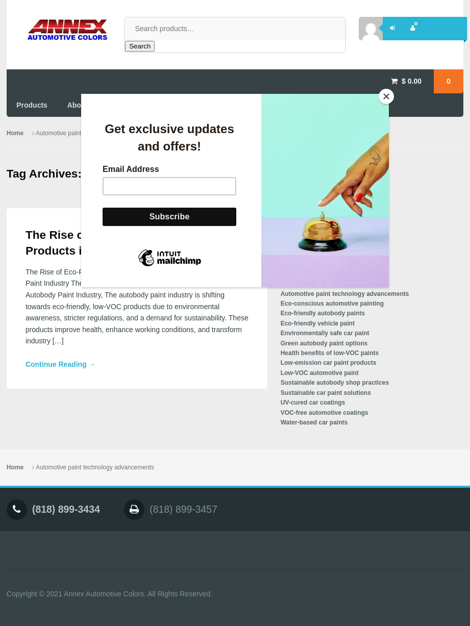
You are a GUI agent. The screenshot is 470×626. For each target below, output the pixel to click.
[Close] (386, 96)
